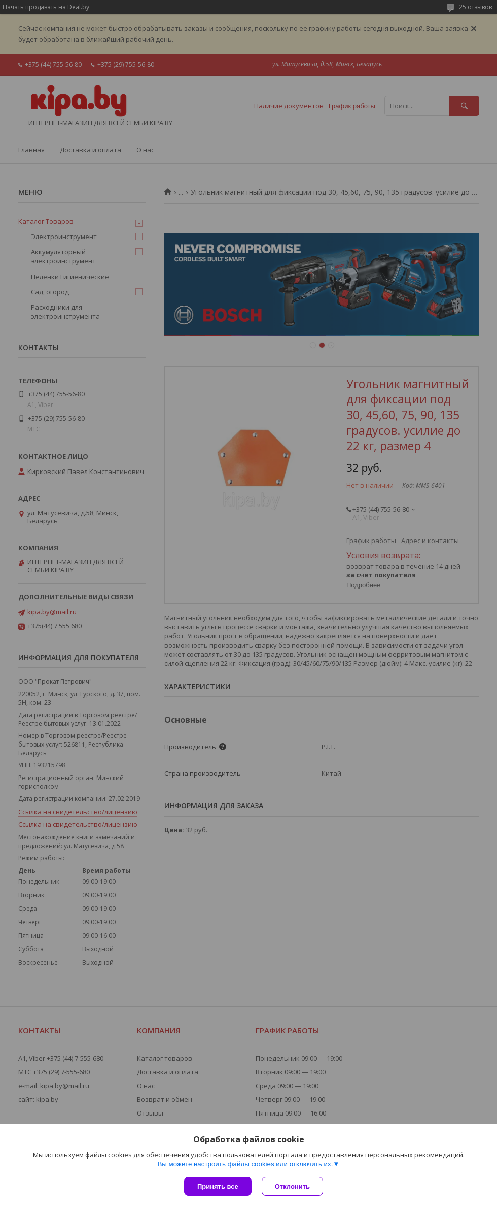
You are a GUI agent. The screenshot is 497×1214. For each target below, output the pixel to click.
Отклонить (292, 1186)
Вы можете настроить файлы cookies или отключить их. (245, 1164)
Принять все (217, 1186)
